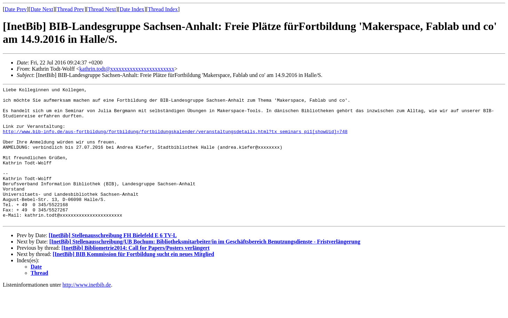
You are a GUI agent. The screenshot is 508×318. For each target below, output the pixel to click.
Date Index (132, 9)
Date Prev (16, 9)
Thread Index (163, 9)
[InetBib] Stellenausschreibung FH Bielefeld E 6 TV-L (113, 262)
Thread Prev (70, 9)
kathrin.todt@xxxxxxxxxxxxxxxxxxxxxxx (126, 69)
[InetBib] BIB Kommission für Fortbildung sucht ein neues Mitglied (133, 281)
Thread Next (102, 9)
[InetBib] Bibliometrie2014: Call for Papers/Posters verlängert (135, 275)
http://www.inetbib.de (87, 312)
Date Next (42, 9)
